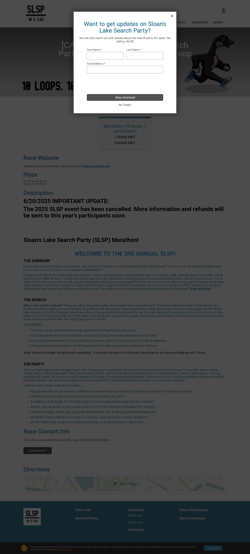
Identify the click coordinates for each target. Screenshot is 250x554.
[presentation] (113, 84)
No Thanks (125, 105)
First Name (94, 49)
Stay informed (125, 97)
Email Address (96, 63)
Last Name (133, 49)
